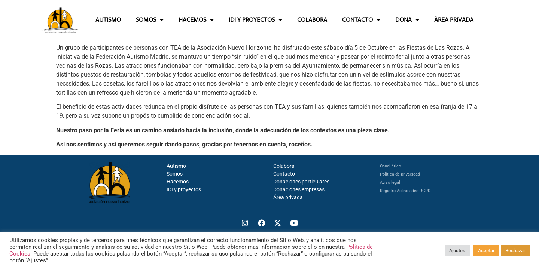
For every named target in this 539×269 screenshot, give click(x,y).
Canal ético (390, 166)
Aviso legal (390, 182)
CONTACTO (361, 20)
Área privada (288, 197)
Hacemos (178, 182)
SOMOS (150, 20)
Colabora (284, 166)
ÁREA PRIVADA (453, 20)
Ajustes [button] (457, 250)
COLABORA (312, 20)
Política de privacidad (400, 174)
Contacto (284, 174)
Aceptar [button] (486, 250)
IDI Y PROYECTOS (255, 20)
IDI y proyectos (184, 189)
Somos (175, 174)
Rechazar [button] (515, 250)
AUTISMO (108, 20)
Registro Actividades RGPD (405, 190)
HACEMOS (196, 20)
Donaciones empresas (299, 189)
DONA (407, 20)
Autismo (176, 166)
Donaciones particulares (301, 182)
